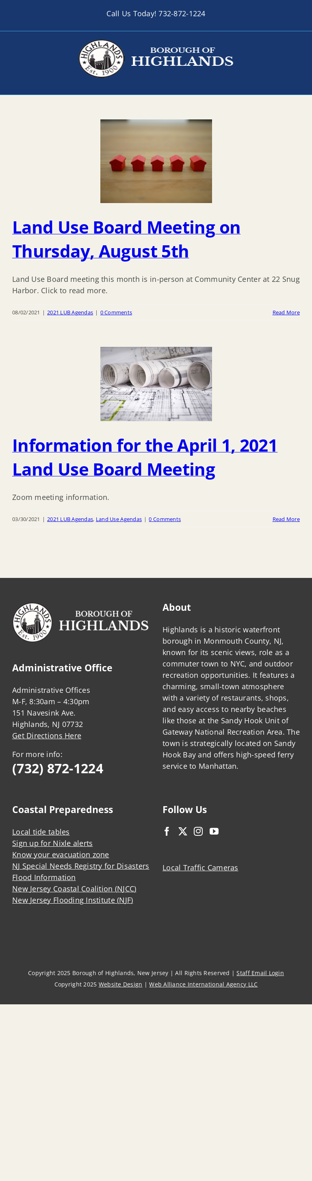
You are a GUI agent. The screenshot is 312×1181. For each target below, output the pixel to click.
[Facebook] (166, 831)
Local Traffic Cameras (200, 867)
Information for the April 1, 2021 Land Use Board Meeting (144, 456)
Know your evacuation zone (60, 854)
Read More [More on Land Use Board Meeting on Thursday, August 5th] (286, 312)
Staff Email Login (260, 973)
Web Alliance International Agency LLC (203, 984)
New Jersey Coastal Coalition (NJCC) (74, 888)
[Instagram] (198, 831)
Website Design (121, 984)
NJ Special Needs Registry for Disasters (81, 866)
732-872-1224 (181, 13)
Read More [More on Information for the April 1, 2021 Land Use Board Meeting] (286, 519)
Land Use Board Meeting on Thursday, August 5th (126, 238)
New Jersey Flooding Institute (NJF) (72, 900)
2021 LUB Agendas (70, 312)
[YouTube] (214, 831)
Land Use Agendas (119, 519)
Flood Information (44, 877)
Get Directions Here (46, 735)
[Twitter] (182, 831)
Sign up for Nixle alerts (52, 843)
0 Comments (116, 312)
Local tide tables (41, 832)
